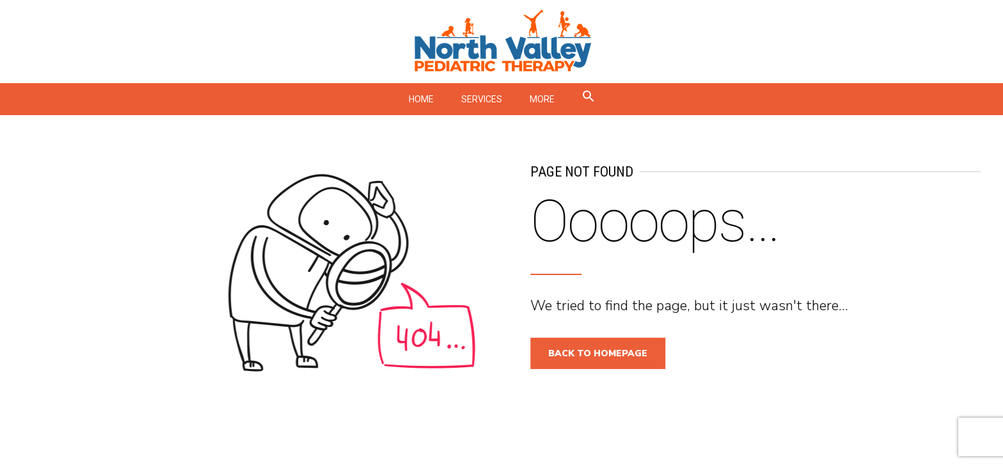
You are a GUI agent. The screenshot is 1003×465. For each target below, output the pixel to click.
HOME (421, 99)
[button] (588, 99)
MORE (542, 99)
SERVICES (481, 99)
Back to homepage (602, 353)
